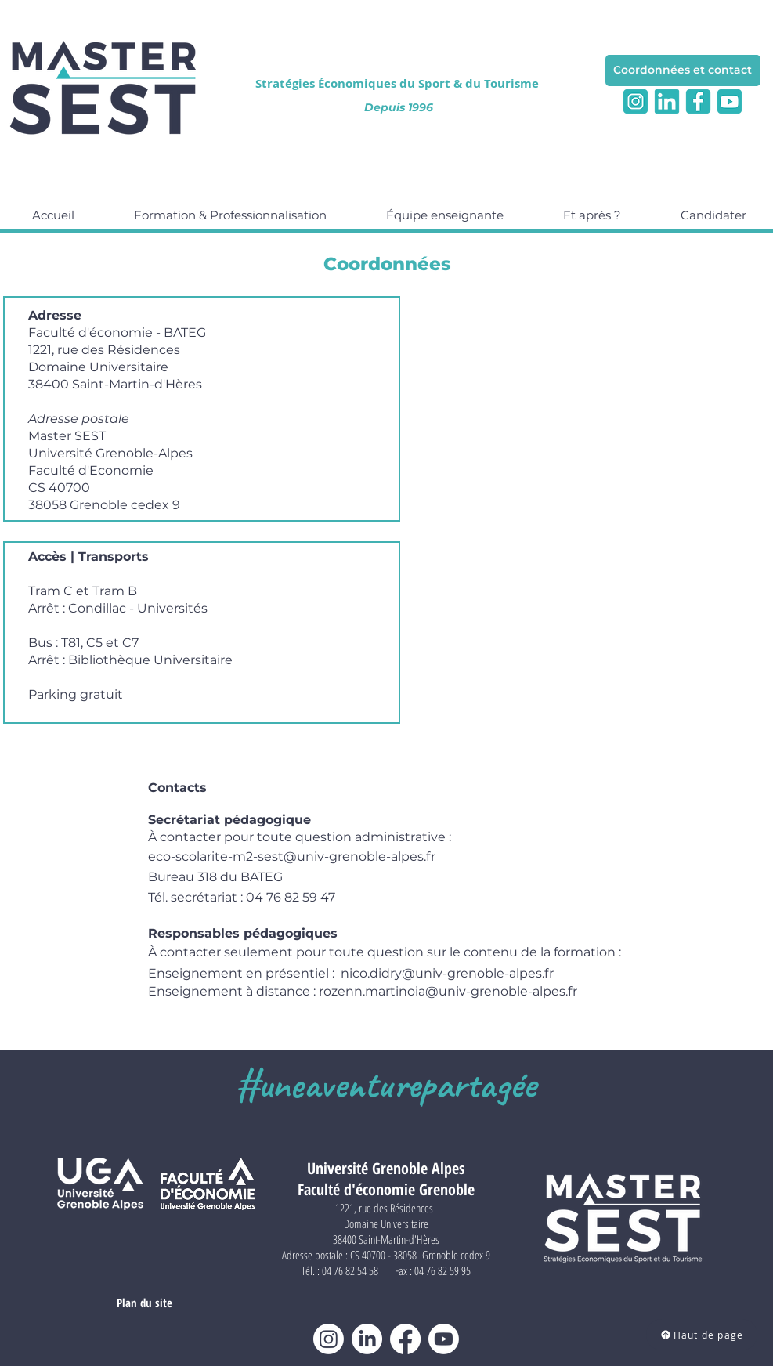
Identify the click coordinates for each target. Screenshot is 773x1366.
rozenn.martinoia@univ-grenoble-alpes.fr (448, 991)
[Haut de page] (701, 1334)
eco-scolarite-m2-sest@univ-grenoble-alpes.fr (291, 856)
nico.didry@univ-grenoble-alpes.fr (447, 973)
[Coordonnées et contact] (682, 70)
